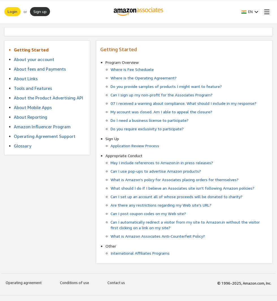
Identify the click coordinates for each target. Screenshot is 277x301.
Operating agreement (24, 282)
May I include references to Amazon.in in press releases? (162, 162)
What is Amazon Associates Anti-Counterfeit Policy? (158, 236)
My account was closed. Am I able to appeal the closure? (161, 111)
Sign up (40, 11)
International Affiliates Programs (140, 253)
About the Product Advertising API (48, 97)
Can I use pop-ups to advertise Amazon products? (156, 171)
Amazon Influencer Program (42, 126)
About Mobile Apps (33, 107)
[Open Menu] (266, 11)
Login (12, 11)
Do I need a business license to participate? (150, 120)
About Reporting (30, 117)
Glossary (22, 145)
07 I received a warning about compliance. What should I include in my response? (183, 103)
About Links (26, 78)
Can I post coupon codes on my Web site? (148, 213)
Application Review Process (135, 145)
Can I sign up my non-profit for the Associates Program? (162, 94)
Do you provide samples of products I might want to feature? (166, 86)
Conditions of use (74, 282)
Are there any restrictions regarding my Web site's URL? (161, 205)
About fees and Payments (40, 69)
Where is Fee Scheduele (132, 69)
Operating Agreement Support (44, 136)
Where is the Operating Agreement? (144, 77)
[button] (250, 11)
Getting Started (31, 49)
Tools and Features (33, 88)
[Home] (138, 11)
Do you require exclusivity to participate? (147, 128)
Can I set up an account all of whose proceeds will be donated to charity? (177, 196)
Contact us (116, 282)
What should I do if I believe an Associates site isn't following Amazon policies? (182, 188)
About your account (34, 59)
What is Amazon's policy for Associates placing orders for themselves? (175, 179)
